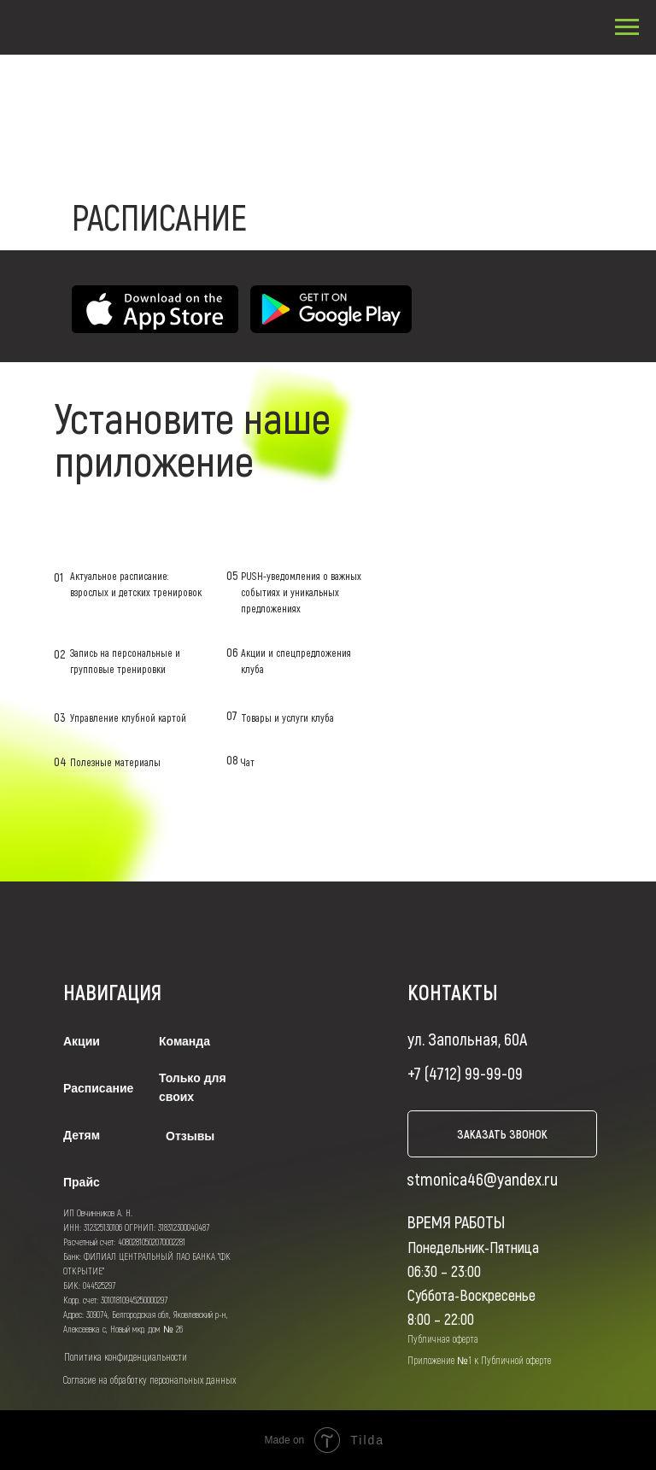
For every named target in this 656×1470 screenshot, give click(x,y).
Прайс (81, 1182)
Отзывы (190, 1136)
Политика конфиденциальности (125, 1356)
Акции (81, 1041)
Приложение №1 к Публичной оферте (479, 1360)
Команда (184, 1041)
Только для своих (192, 1087)
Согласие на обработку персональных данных (149, 1379)
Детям (81, 1135)
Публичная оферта (442, 1338)
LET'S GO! (483, 418)
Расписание (98, 1088)
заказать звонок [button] (502, 1134)
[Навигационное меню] (627, 27)
